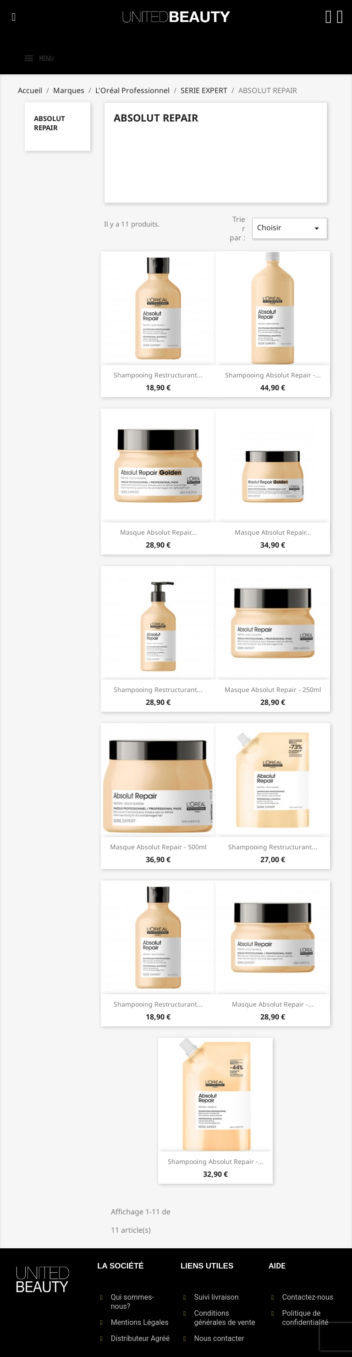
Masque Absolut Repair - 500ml (158, 846)
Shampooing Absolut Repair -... (273, 375)
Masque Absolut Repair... (158, 532)
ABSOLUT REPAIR (49, 123)
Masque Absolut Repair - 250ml (273, 689)
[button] (13, 16)
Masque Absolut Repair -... (273, 1004)
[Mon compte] (328, 17)
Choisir (289, 228)
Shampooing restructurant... (158, 375)
